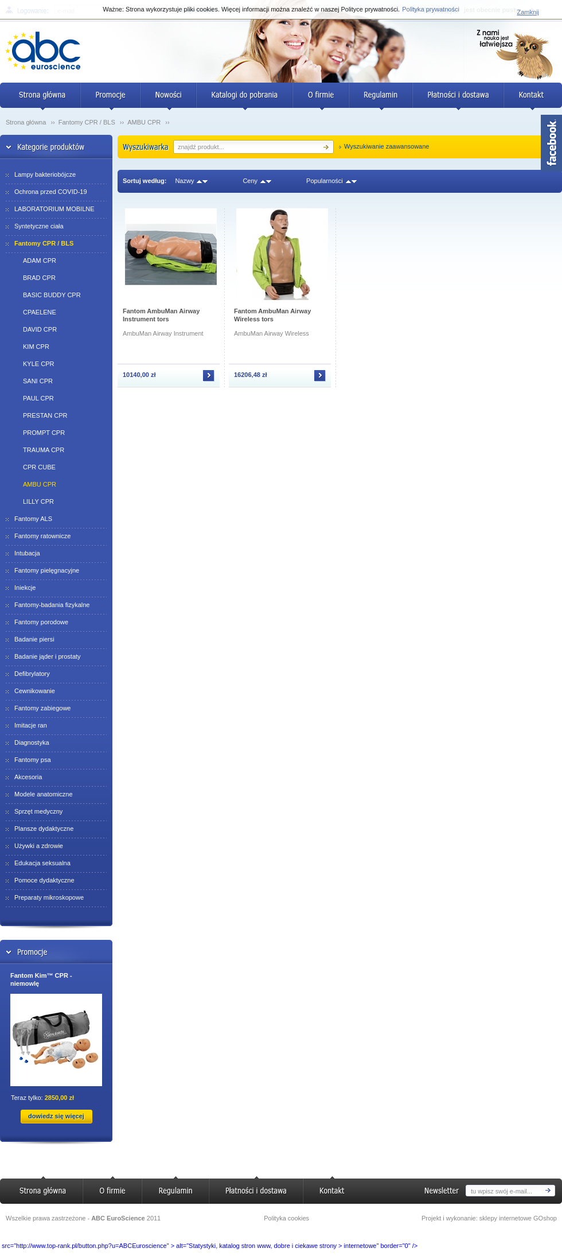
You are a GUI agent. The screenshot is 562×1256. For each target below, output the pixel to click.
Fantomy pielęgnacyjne (46, 570)
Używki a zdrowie (38, 845)
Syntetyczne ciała (39, 226)
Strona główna (26, 122)
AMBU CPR (144, 122)
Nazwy (184, 180)
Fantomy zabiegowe (42, 708)
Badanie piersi (34, 639)
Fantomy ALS (33, 518)
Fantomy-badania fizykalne (51, 604)
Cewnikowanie (34, 690)
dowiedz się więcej (56, 1116)
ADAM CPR (39, 260)
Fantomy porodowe (41, 622)
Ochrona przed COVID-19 (50, 191)
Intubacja (27, 553)
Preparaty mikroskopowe (49, 897)
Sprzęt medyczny (38, 811)
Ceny (250, 180)
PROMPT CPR (44, 432)
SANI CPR (38, 381)
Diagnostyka (31, 742)
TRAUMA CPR (43, 449)
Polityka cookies (286, 1218)
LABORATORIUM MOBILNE (54, 208)
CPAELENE (39, 312)
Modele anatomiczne (43, 794)
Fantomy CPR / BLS (87, 122)
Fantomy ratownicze (42, 535)
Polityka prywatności (430, 9)
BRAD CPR (39, 277)
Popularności (324, 180)
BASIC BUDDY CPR (52, 294)
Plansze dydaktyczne (43, 828)
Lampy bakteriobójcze (45, 174)
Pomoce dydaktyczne (44, 880)
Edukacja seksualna (42, 863)
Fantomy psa (32, 759)
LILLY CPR (38, 501)
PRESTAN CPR (45, 415)
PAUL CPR (38, 398)
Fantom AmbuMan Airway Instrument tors (161, 315)
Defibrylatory (32, 673)
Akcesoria (28, 776)
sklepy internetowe (505, 1218)
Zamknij (528, 12)
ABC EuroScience (118, 1218)
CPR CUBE (39, 467)
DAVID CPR (40, 329)
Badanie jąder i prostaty (47, 656)
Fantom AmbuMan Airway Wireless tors (272, 315)
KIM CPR (36, 346)
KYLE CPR (38, 363)
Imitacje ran (30, 725)
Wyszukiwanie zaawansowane (386, 146)
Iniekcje (25, 587)
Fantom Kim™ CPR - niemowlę (41, 979)
